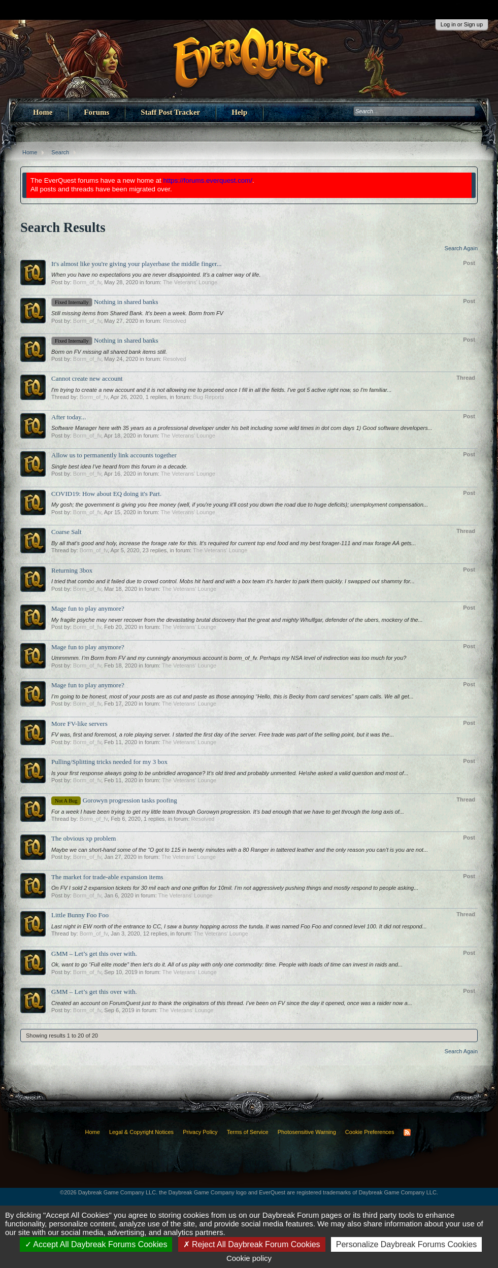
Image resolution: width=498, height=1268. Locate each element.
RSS (407, 1132)
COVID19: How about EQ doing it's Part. (106, 493)
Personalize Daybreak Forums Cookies (406, 1244)
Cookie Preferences (369, 1132)
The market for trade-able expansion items (107, 877)
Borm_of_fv (87, 282)
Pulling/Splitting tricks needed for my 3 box (109, 761)
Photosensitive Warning (307, 1132)
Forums (96, 112)
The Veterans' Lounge (190, 282)
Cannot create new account (86, 378)
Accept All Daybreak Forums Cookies (96, 1244)
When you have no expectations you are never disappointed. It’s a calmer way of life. (156, 275)
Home (42, 112)
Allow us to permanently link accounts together (114, 455)
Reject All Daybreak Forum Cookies (251, 1244)
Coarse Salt (66, 532)
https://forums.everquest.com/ (208, 180)
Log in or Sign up (462, 24)
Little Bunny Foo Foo (80, 915)
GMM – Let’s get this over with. (94, 953)
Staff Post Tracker (170, 112)
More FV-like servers (79, 723)
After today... (68, 417)
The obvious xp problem (83, 838)
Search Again (461, 248)
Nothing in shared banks (104, 302)
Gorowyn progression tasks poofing (114, 800)
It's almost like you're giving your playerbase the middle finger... (136, 264)
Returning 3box (71, 570)
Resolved (174, 321)
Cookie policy (249, 1258)
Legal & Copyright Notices (141, 1132)
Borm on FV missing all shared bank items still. (109, 352)
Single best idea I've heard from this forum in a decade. (119, 466)
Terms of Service (248, 1132)
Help (239, 112)
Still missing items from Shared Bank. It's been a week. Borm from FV (137, 313)
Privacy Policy (200, 1132)
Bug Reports (208, 397)
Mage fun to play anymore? (87, 608)
